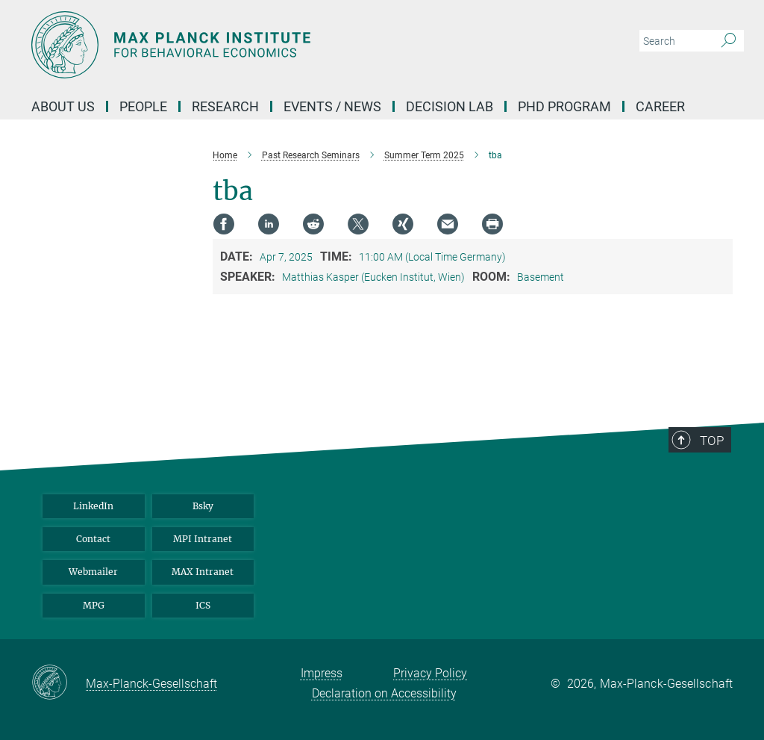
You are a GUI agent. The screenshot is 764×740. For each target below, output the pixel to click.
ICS (202, 605)
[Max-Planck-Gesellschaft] (58, 683)
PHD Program (564, 106)
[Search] (728, 41)
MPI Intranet (202, 538)
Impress (321, 673)
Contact (93, 538)
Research (225, 106)
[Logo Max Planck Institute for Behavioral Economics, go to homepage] (311, 44)
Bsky (202, 506)
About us (63, 106)
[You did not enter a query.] (674, 41)
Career (660, 106)
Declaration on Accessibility (384, 693)
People (143, 106)
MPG (93, 605)
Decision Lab (449, 106)
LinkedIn (93, 506)
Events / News (332, 106)
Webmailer (93, 571)
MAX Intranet (203, 571)
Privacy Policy (430, 673)
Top (712, 440)
